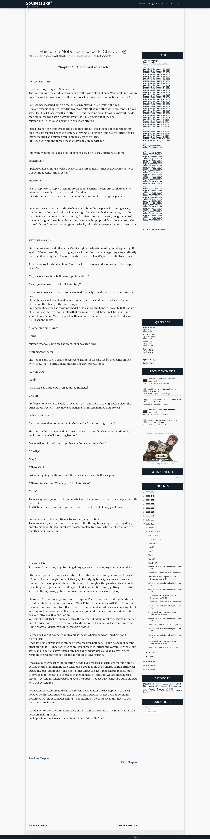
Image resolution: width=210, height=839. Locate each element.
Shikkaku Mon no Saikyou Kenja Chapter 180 (164, 590)
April (150, 559)
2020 (148, 516)
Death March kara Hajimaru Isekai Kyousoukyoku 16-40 (162, 596)
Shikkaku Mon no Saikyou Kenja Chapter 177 (164, 629)
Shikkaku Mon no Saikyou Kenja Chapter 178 (164, 619)
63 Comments (104, 55)
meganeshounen (155, 399)
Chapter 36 (147, 331)
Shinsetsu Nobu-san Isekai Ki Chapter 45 (83, 51)
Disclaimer (180, 837)
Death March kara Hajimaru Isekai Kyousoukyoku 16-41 (162, 577)
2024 (148, 500)
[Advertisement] (105, 29)
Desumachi (148, 683)
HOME (141, 3)
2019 (148, 520)
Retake (163, 686)
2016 (148, 665)
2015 (148, 669)
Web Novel (59, 55)
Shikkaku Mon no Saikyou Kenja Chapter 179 (164, 607)
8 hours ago (165, 383)
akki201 (151, 389)
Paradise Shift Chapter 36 (151, 404)
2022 (148, 508)
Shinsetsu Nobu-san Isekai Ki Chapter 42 (164, 647)
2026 (148, 492)
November (152, 531)
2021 (148, 512)
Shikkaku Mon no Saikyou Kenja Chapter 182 (164, 567)
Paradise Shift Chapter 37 (151, 383)
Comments (150, 712)
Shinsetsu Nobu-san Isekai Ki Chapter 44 (164, 602)
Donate (178, 3)
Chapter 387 (148, 343)
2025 (148, 496)
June (150, 551)
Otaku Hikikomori (155, 378)
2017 (148, 661)
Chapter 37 (147, 329)
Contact (159, 837)
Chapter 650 (148, 352)
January (151, 656)
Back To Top (30, 837)
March (151, 563)
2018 (148, 524)
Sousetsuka (38, 3)
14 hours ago (165, 394)
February (152, 652)
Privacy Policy (169, 837)
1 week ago (165, 414)
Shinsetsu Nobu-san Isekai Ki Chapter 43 (164, 624)
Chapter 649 (148, 350)
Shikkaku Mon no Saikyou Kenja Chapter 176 (164, 636)
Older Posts (128, 825)
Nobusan (48, 55)
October (151, 535)
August (151, 543)
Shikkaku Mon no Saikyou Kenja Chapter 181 (164, 584)
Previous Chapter (39, 758)
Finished (166, 3)
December (152, 527)
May (150, 555)
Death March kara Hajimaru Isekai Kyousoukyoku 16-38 (162, 642)
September (153, 539)
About (151, 837)
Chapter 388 (148, 345)
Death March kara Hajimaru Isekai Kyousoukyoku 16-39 (162, 613)
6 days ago (164, 404)
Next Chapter (129, 762)
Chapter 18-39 (149, 338)
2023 (148, 504)
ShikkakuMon (175, 686)
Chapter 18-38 (149, 336)
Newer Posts (38, 825)
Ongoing (153, 3)
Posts (148, 708)
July (149, 547)
